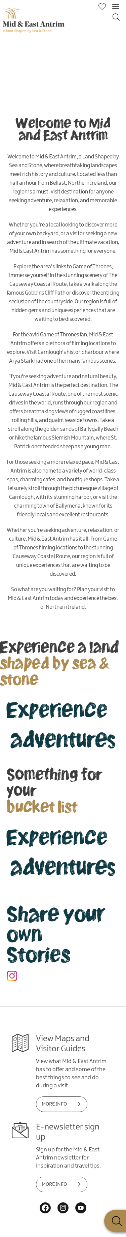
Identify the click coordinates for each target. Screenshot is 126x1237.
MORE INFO (54, 1104)
